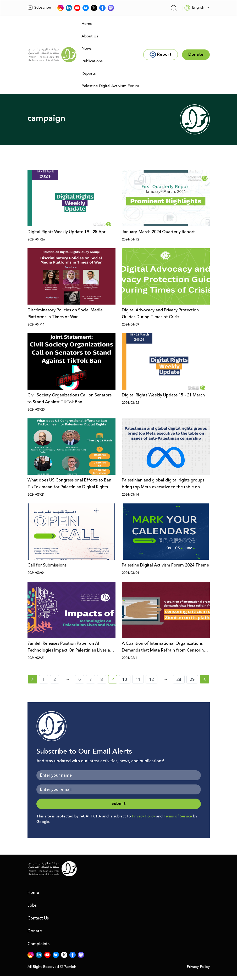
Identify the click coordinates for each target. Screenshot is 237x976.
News (86, 49)
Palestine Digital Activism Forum (110, 86)
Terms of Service (178, 816)
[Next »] (204, 679)
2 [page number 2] (54, 679)
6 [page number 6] (79, 679)
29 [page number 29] (192, 679)
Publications (92, 61)
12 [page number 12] (151, 679)
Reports (88, 73)
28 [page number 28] (178, 679)
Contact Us (38, 918)
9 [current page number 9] (114, 680)
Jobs (32, 905)
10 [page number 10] (124, 679)
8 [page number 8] (101, 679)
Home (86, 24)
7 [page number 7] (90, 679)
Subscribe (39, 7)
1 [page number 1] (43, 679)
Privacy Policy (143, 816)
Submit (119, 803)
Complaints (38, 944)
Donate (34, 931)
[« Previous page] (32, 679)
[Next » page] (204, 679)
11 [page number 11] (138, 679)
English (194, 8)
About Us (89, 36)
